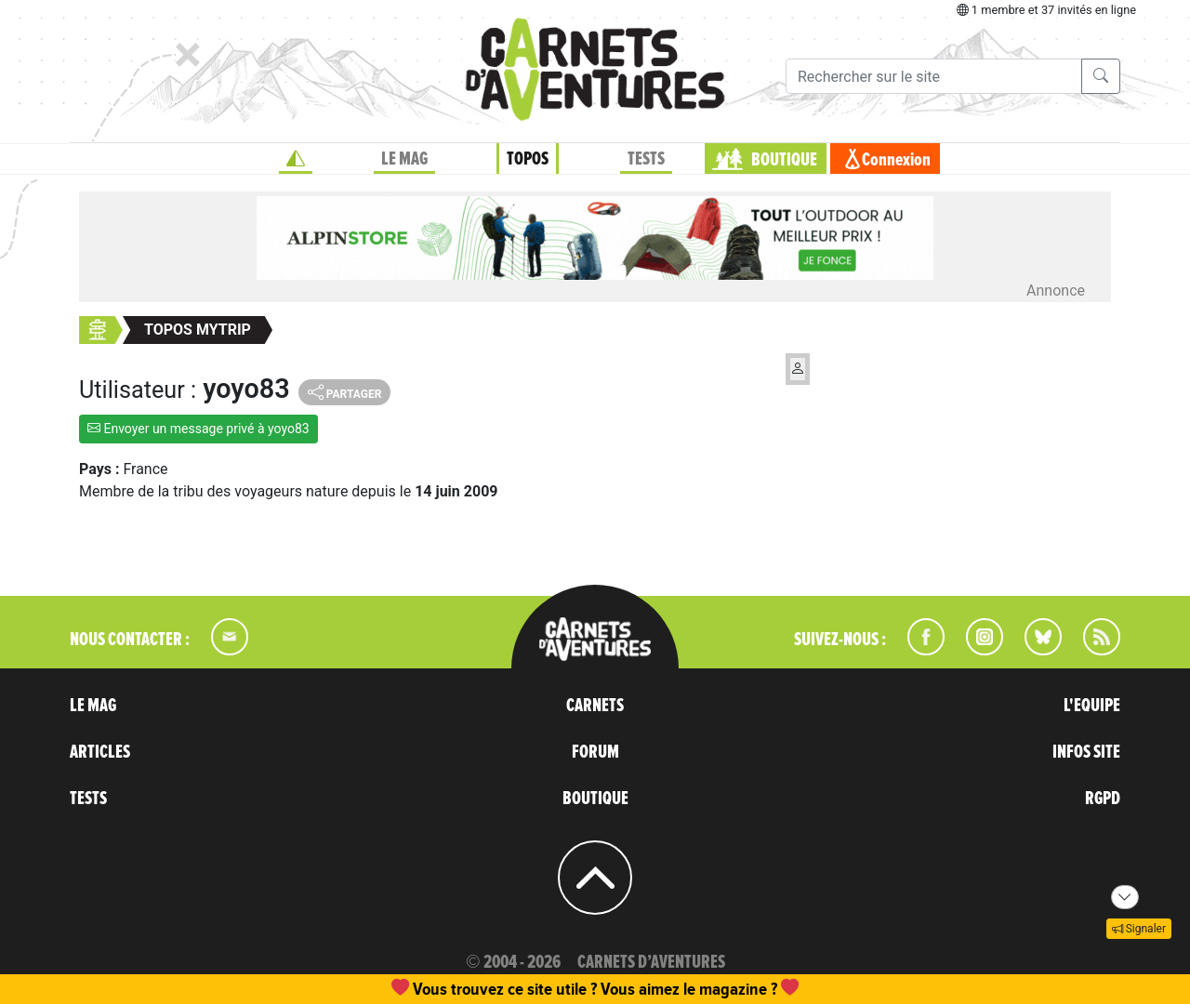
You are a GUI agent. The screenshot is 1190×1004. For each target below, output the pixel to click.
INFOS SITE (1086, 752)
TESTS (646, 159)
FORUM (595, 752)
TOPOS (528, 159)
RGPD (1102, 798)
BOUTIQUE (784, 160)
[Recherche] (934, 76)
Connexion (896, 160)
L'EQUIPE (1092, 705)
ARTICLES (100, 752)
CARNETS (595, 705)
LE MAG (404, 159)
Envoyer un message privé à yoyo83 (198, 428)
